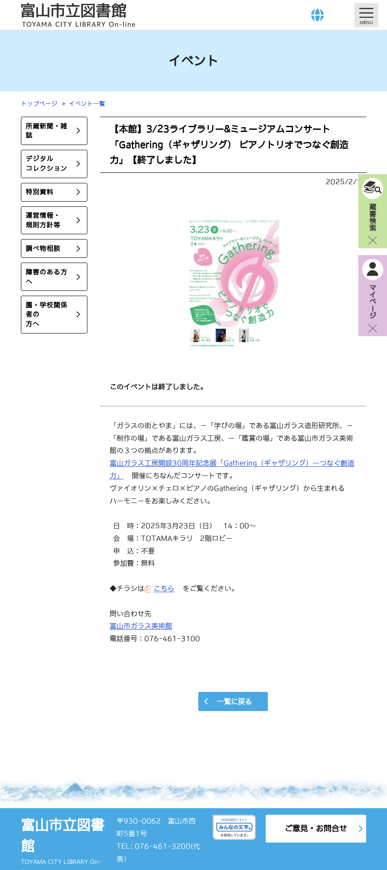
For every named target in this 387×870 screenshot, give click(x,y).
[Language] (317, 15)
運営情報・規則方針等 (43, 220)
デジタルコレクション (46, 164)
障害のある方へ (46, 277)
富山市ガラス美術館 (141, 625)
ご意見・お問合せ (315, 828)
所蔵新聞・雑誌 (46, 131)
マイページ (372, 301)
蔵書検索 (372, 217)
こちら (163, 588)
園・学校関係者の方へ (46, 315)
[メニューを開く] (366, 15)
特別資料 (39, 192)
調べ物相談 (43, 249)
